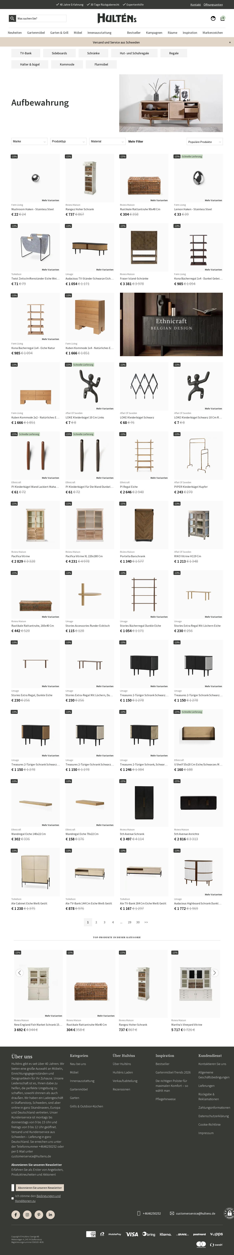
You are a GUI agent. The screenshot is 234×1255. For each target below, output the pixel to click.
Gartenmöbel (79, 1089)
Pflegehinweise (166, 1099)
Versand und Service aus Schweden (116, 42)
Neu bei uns (78, 1064)
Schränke (93, 53)
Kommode (67, 64)
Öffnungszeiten (213, 4)
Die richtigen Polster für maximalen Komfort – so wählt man (172, 1086)
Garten (74, 1098)
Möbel (74, 1072)
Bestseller (162, 1064)
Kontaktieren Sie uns (212, 1064)
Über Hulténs (122, 1064)
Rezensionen (121, 1089)
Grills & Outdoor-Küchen (86, 1106)
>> (146, 922)
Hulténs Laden (123, 1072)
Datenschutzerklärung (213, 1116)
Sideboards (59, 53)
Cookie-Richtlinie (209, 1124)
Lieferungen (206, 1086)
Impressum (206, 1133)
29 (129, 922)
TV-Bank (26, 53)
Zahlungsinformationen (214, 1107)
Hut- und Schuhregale (134, 53)
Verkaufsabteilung (125, 1081)
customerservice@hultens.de (31, 1156)
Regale (174, 53)
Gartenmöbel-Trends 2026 (173, 1072)
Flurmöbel (101, 64)
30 (137, 922)
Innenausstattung (82, 1081)
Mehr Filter (135, 141)
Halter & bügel (30, 64)
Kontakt (195, 4)
